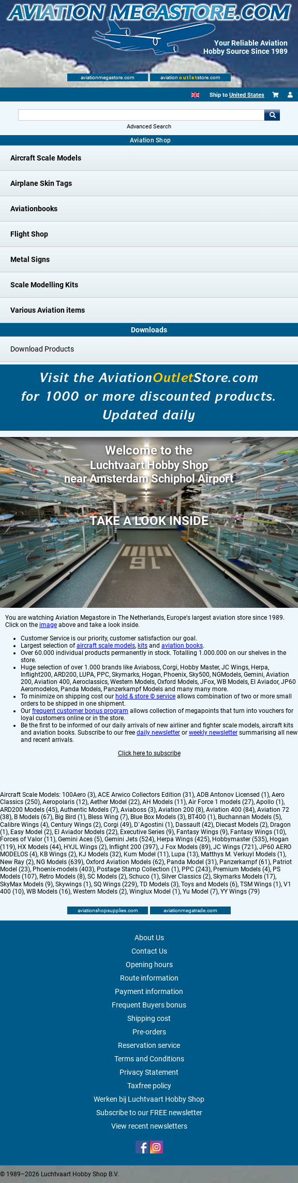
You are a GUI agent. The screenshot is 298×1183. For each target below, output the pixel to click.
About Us (149, 937)
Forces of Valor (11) (27, 839)
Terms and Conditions (149, 1059)
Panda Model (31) (192, 862)
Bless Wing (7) (108, 817)
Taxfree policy (149, 1086)
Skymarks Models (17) (244, 876)
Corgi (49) (117, 824)
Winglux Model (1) (154, 891)
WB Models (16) (48, 891)
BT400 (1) (201, 817)
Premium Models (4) (241, 869)
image (48, 625)
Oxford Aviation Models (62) (125, 862)
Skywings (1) (73, 884)
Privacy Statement (149, 1072)
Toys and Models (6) (209, 884)
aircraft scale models (106, 645)
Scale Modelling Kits (44, 285)
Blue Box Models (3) (157, 817)
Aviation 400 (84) (230, 809)
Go (272, 115)
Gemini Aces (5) (80, 839)
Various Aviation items (47, 310)
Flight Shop (29, 234)
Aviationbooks (33, 209)
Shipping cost (149, 1018)
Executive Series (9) (147, 832)
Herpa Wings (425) (183, 839)
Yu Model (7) (200, 891)
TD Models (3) (159, 884)
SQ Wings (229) (115, 884)
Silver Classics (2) (186, 876)
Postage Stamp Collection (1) (138, 869)
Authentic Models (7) (89, 809)
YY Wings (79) (240, 891)
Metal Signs (30, 259)
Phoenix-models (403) (63, 869)
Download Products (42, 349)
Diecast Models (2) (241, 824)
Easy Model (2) (31, 832)
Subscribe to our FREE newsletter (149, 1112)
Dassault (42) (194, 824)
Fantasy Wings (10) (257, 832)
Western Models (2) (100, 891)
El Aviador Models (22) (85, 832)
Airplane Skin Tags (41, 183)
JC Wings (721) (235, 847)
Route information (149, 978)
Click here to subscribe (149, 753)
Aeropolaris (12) (64, 802)
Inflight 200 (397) (133, 847)
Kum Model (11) (146, 854)
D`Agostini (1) (153, 824)
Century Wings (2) (76, 824)
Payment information (149, 991)
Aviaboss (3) (138, 809)
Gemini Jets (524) (129, 839)
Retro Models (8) (62, 876)
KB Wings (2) (58, 854)
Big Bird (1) (70, 817)
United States (246, 95)
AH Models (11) (164, 802)
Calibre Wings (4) (24, 824)
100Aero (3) (78, 794)
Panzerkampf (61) (244, 862)
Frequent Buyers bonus (149, 1005)
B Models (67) (33, 817)
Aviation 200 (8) (180, 809)
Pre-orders (149, 1032)
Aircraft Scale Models (45, 158)
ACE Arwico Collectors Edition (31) (146, 794)
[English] (195, 95)
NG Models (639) (59, 862)
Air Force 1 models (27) (221, 802)
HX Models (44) (39, 847)
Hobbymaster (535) (239, 839)
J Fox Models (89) (185, 847)
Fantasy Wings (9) (202, 832)
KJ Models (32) (100, 854)
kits (142, 645)
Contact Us (149, 951)
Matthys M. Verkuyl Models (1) (243, 854)
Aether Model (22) (115, 802)
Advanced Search (149, 126)
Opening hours (149, 964)
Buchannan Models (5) (249, 817)
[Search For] (141, 115)
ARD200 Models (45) (28, 809)
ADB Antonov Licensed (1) (233, 794)
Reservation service (149, 1045)
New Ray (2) (17, 862)
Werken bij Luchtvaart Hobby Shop (149, 1099)
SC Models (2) (106, 876)
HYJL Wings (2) (85, 847)
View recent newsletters (149, 1126)
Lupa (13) (184, 854)
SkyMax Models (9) (26, 884)
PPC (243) (196, 869)
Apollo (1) (270, 802)
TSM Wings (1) (260, 884)
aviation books (182, 645)
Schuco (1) (144, 876)
